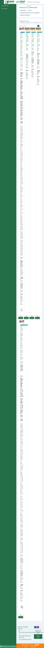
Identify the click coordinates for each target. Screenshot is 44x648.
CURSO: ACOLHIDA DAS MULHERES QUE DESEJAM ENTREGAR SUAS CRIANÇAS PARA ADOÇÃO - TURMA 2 (21, 344)
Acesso (20, 318)
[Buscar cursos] (28, 26)
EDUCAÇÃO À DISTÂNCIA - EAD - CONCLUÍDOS (29, 12)
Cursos (29, 10)
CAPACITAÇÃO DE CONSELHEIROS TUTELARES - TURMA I (27, 42)
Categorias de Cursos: (24, 21)
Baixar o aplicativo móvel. (38, 636)
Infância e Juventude (24, 15)
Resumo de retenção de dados (38, 631)
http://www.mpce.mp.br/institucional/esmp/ (31, 632)
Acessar (29, 6)
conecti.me (33, 646)
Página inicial (23, 10)
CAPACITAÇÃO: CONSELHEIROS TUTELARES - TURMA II (32, 42)
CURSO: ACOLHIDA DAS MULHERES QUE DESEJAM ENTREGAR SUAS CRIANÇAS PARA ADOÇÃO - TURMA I (21, 52)
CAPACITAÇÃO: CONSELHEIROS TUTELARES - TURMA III (38, 42)
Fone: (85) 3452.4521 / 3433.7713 (25, 636)
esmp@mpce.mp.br (25, 639)
